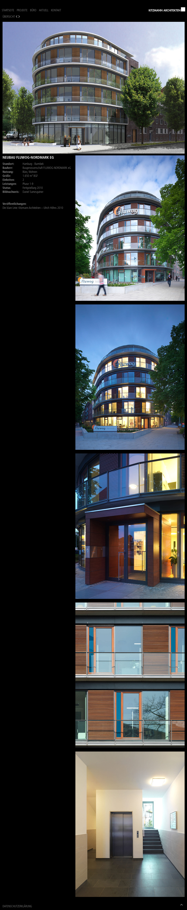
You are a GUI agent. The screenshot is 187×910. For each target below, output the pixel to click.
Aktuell (43, 10)
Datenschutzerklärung (17, 906)
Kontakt (56, 10)
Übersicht (9, 16)
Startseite (8, 10)
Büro (33, 10)
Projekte (22, 10)
